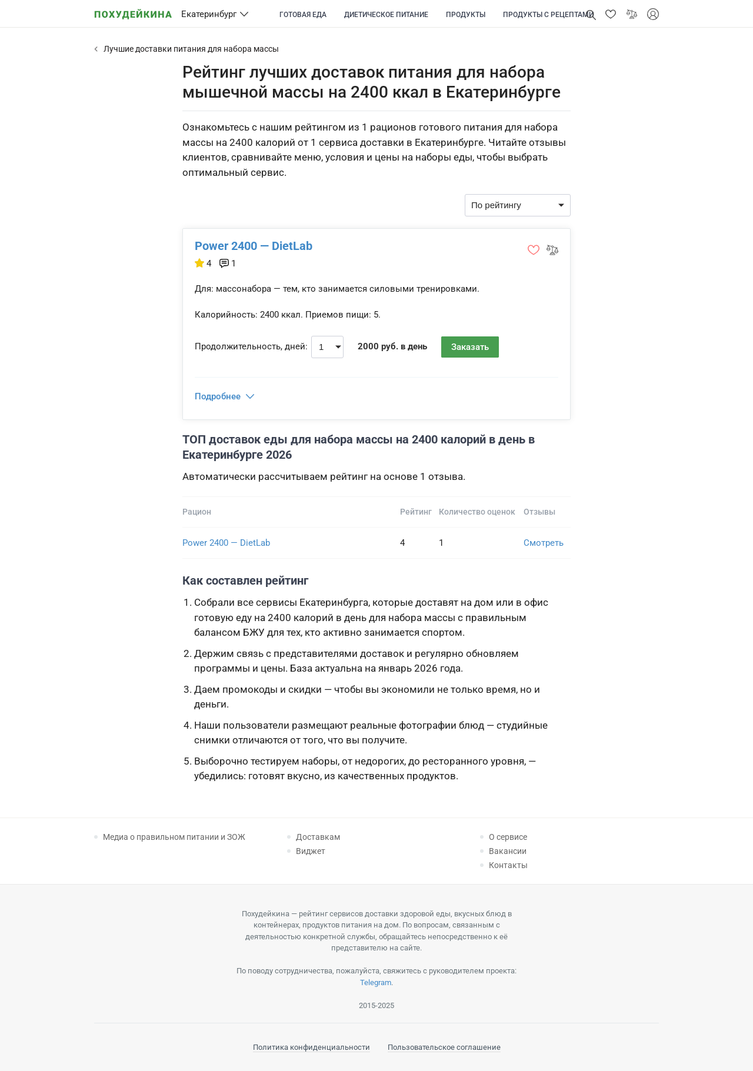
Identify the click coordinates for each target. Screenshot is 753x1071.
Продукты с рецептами (548, 15)
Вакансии (508, 851)
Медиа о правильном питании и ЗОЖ (174, 837)
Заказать (470, 347)
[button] (611, 14)
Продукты (465, 15)
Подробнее (218, 396)
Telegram (375, 982)
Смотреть (544, 543)
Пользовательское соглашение (444, 1047)
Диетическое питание (386, 15)
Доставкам (318, 837)
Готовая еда (302, 15)
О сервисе (508, 837)
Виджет (310, 851)
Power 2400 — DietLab (253, 246)
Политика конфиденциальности (311, 1047)
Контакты (508, 865)
